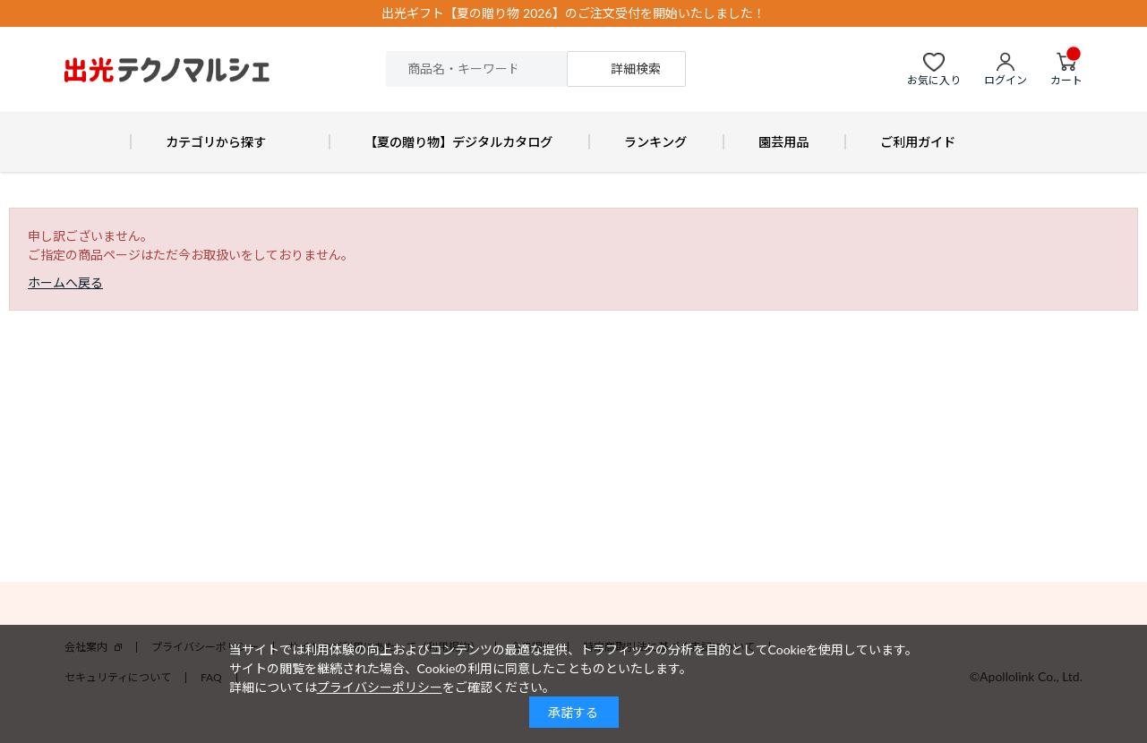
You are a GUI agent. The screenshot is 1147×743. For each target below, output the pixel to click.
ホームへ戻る (65, 282)
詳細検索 (636, 68)
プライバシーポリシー (379, 687)
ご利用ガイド (917, 141)
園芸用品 (783, 141)
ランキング (655, 141)
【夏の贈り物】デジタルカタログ (458, 141)
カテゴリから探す (216, 141)
